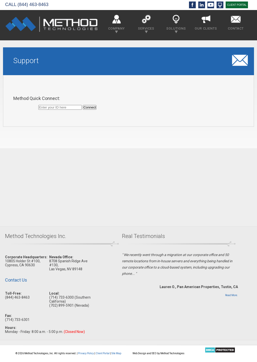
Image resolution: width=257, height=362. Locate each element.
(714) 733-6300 (61, 297)
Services (146, 23)
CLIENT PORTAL (236, 5)
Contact (236, 21)
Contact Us (16, 280)
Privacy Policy (86, 353)
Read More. (231, 295)
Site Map (116, 353)
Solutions (176, 23)
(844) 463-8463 (33, 4)
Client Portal (103, 353)
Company (116, 23)
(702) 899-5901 (61, 305)
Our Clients (206, 21)
